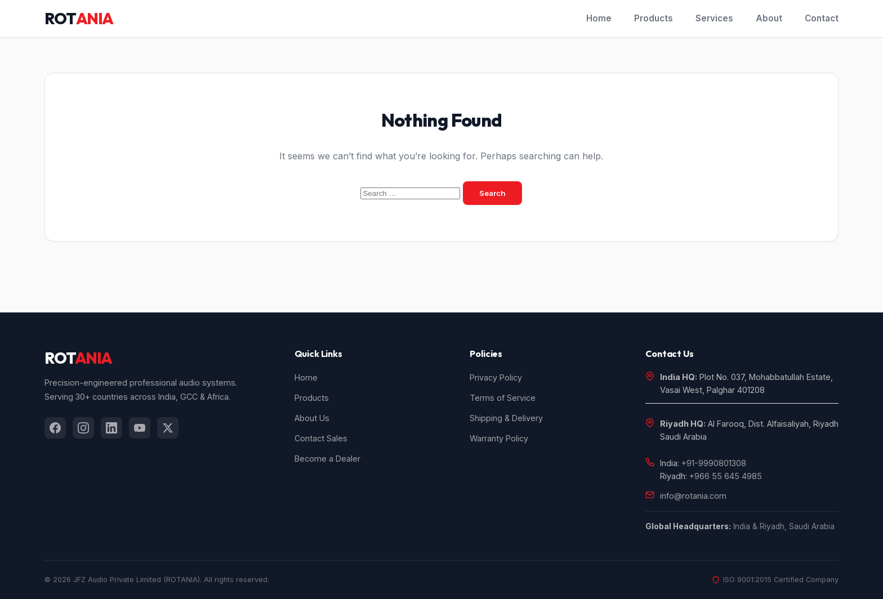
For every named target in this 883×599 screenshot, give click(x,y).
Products (653, 18)
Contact (822, 18)
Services (714, 18)
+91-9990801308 (713, 463)
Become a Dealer (327, 458)
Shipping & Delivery (506, 418)
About (769, 18)
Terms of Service (503, 398)
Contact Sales (321, 438)
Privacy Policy (496, 377)
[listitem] (55, 428)
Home (599, 18)
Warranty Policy (499, 438)
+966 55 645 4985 (725, 476)
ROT (78, 18)
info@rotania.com (693, 495)
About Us (312, 418)
